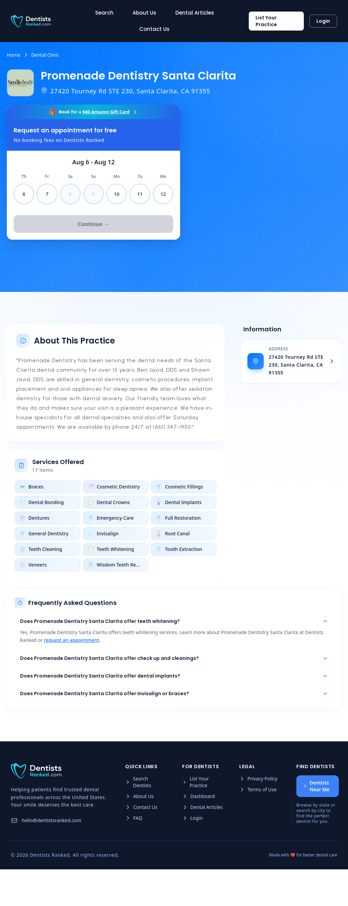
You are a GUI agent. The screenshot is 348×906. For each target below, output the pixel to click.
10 (116, 194)
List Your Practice (266, 21)
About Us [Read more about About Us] (144, 12)
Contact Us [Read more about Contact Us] (154, 29)
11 (140, 194)
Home (13, 55)
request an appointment (72, 655)
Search (104, 12)
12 (163, 194)
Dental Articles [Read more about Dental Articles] (194, 12)
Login (323, 21)
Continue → (93, 224)
